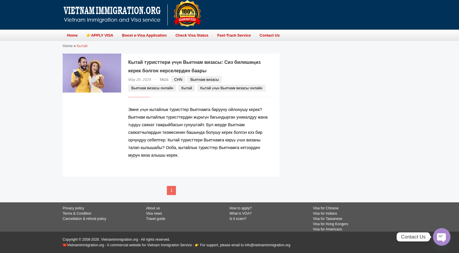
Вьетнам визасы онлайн (152, 88)
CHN (178, 79)
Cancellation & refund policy (84, 219)
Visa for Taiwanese (327, 219)
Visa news (154, 213)
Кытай (186, 88)
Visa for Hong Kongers (330, 224)
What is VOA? (240, 213)
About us (153, 208)
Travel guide (155, 219)
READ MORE (254, 166)
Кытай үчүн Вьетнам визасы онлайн (231, 88)
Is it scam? (238, 219)
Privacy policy (73, 208)
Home (68, 46)
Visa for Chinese (326, 208)
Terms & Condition (77, 213)
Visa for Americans (327, 229)
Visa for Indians (325, 213)
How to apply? (241, 208)
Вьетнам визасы (205, 79)
